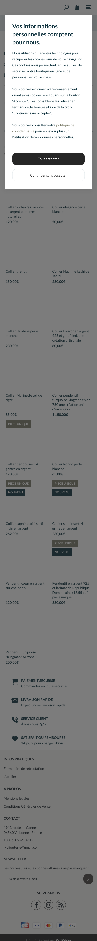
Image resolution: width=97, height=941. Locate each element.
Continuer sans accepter (48, 175)
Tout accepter (48, 159)
